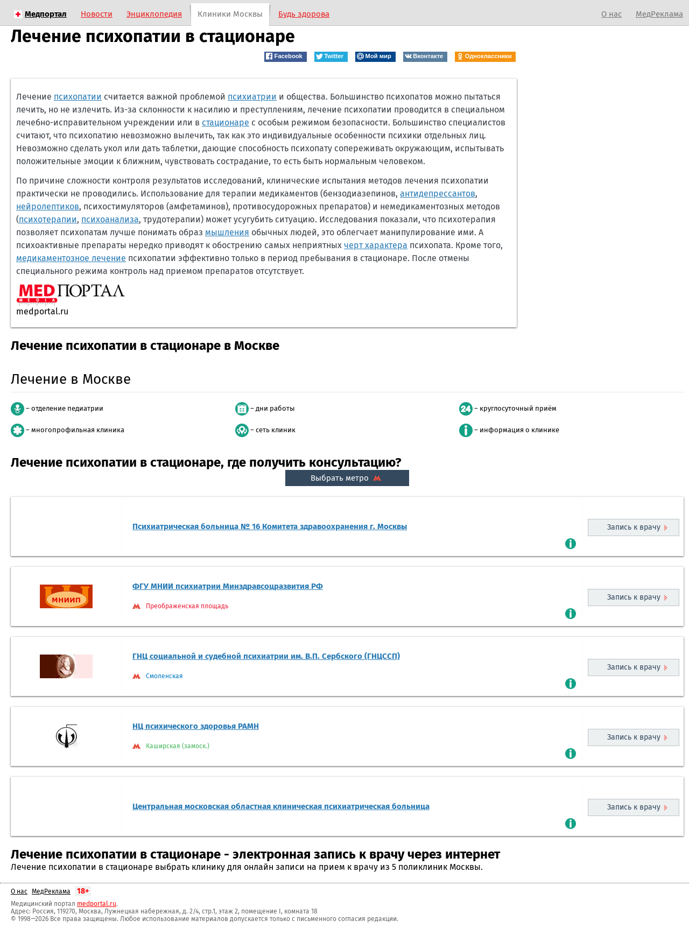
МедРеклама (659, 14)
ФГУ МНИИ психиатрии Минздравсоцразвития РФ (227, 586)
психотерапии (48, 219)
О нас (611, 14)
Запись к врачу (633, 527)
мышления (227, 232)
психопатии (78, 97)
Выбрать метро (347, 478)
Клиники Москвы (230, 14)
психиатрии (252, 97)
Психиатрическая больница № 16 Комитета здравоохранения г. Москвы (269, 526)
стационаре (225, 122)
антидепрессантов (437, 193)
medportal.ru (96, 904)
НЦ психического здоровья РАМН (195, 726)
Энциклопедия (154, 14)
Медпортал (46, 14)
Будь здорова (303, 14)
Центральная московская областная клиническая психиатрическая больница (281, 806)
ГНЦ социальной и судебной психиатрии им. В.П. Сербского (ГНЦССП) (266, 656)
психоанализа (110, 219)
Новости (97, 14)
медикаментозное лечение (71, 258)
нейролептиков (47, 206)
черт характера (375, 245)
